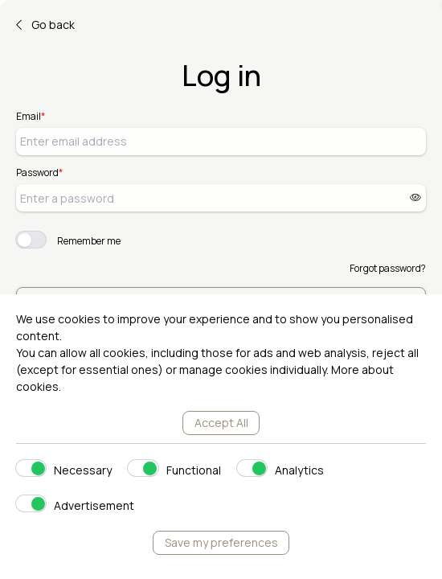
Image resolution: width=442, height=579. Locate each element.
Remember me (89, 241)
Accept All (221, 422)
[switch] (31, 240)
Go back (45, 24)
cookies (37, 386)
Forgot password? (388, 268)
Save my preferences (221, 542)
